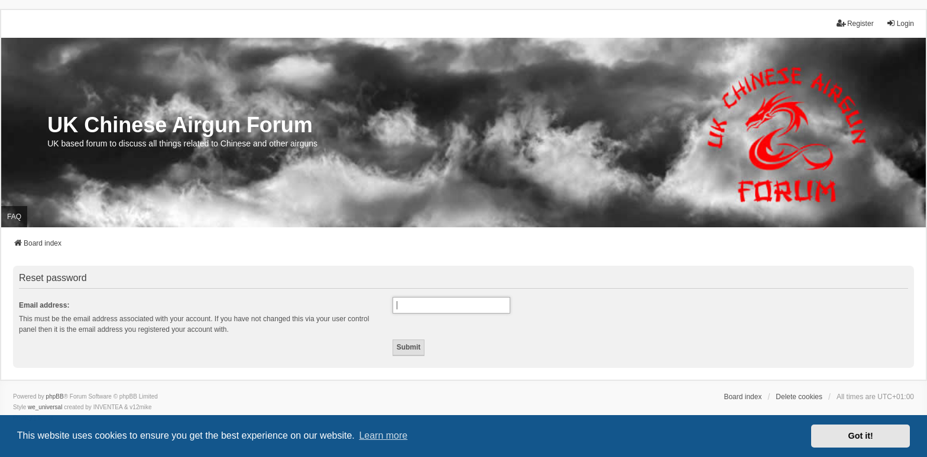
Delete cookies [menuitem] (799, 397)
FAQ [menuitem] (14, 217)
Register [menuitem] (855, 23)
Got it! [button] (860, 435)
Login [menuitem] (900, 23)
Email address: (44, 305)
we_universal (45, 407)
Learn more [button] (383, 435)
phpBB (55, 396)
